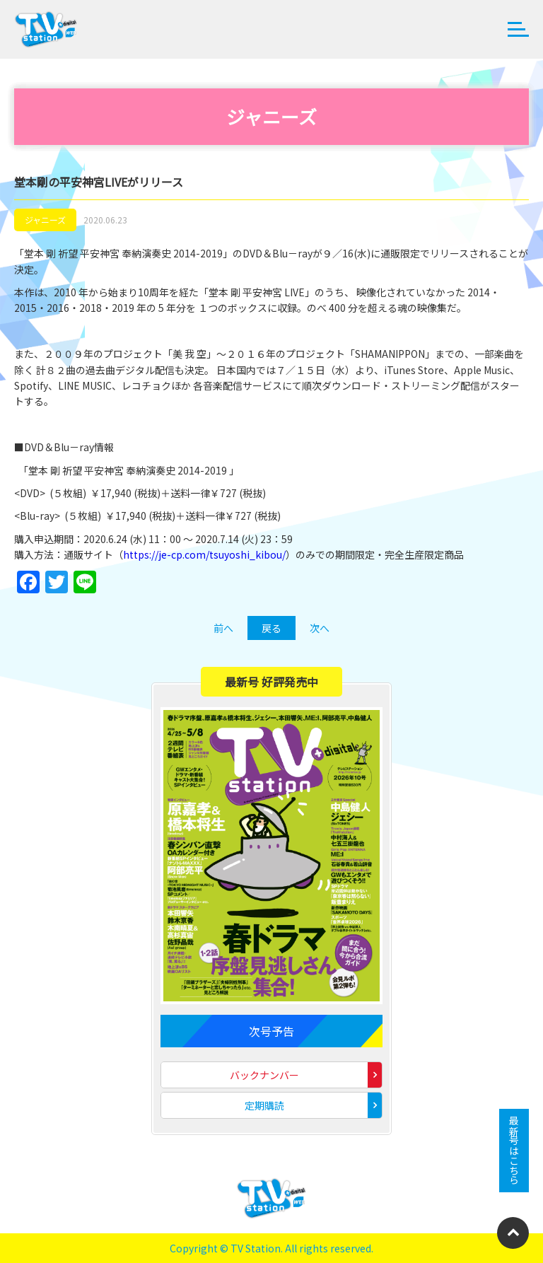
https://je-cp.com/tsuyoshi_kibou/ (204, 554)
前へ (223, 628)
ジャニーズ (45, 220)
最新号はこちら (514, 1150)
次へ (319, 628)
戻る (271, 628)
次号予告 (271, 1031)
